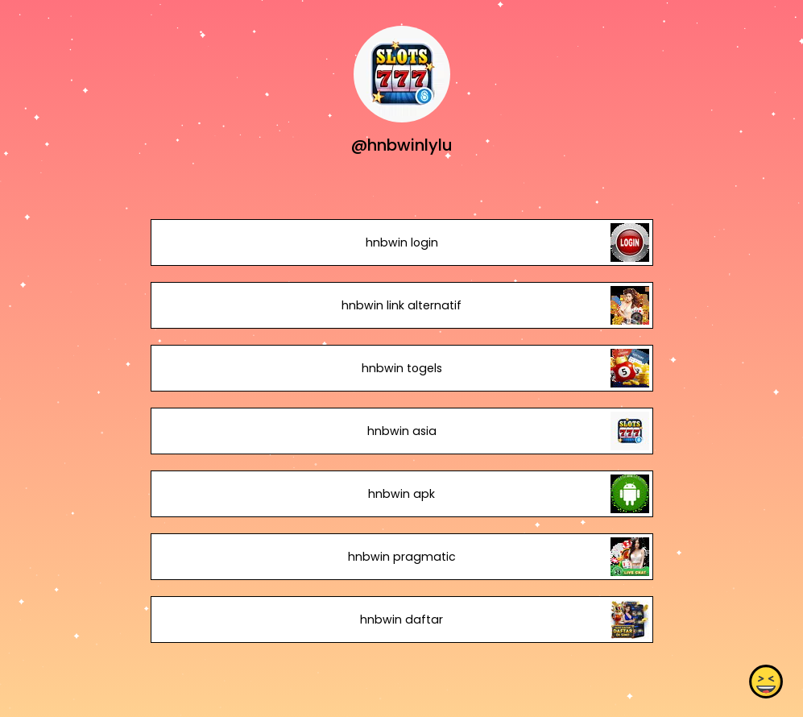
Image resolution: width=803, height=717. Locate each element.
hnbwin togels (401, 368)
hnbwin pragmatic (401, 557)
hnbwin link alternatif (401, 305)
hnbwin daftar (401, 619)
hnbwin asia (401, 431)
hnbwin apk (401, 494)
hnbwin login (401, 242)
